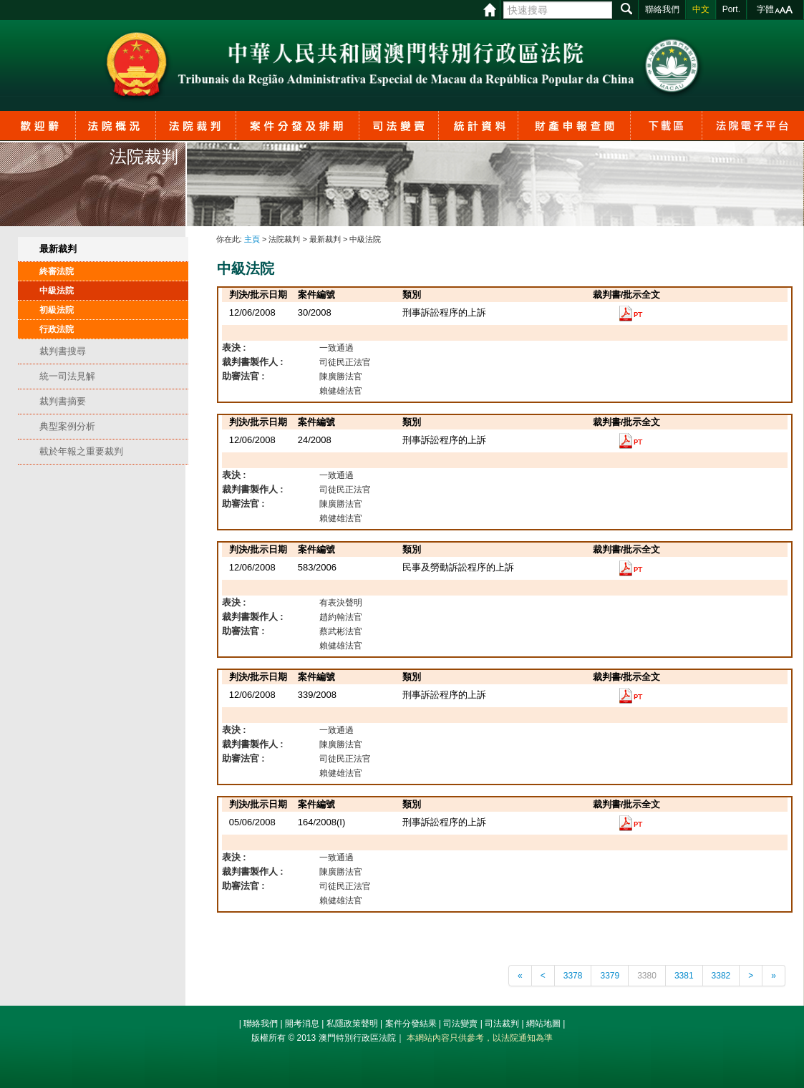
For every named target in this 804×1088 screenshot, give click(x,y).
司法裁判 (502, 1024)
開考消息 (302, 1024)
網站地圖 (543, 1024)
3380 (647, 976)
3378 (573, 976)
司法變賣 (460, 1024)
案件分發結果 (411, 1024)
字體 (765, 9)
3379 (609, 976)
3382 (721, 976)
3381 (684, 976)
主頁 (252, 239)
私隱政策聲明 (352, 1024)
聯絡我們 (260, 1024)
